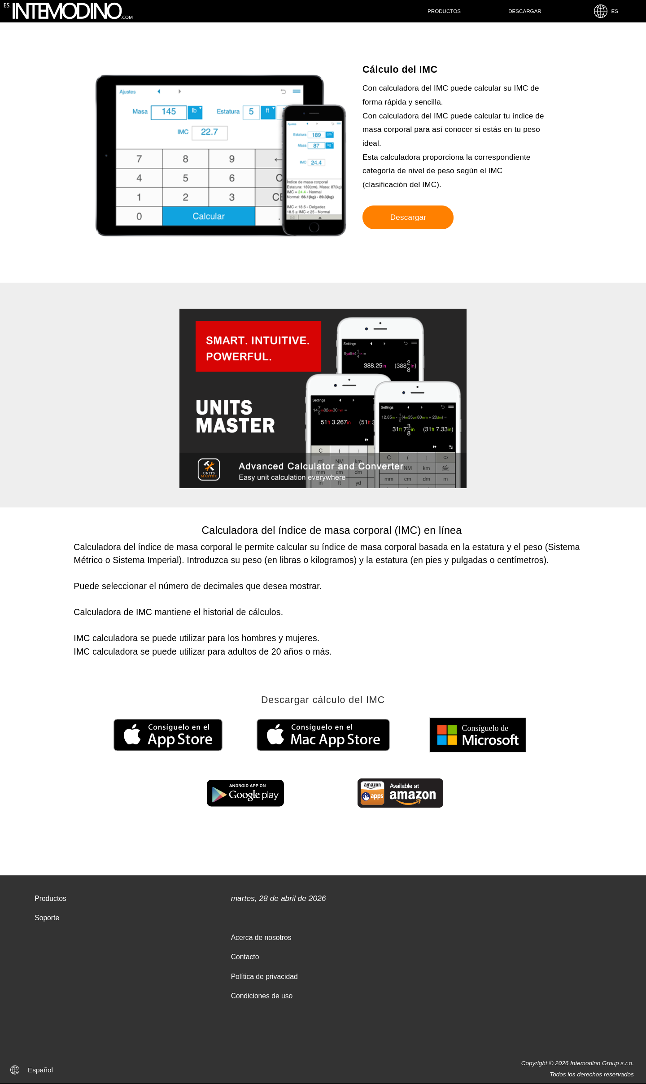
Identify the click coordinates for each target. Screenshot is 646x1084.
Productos (444, 11)
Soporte (47, 918)
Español (40, 1070)
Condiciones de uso (262, 996)
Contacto (245, 957)
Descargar (524, 11)
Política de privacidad (264, 976)
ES (605, 11)
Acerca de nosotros (261, 937)
